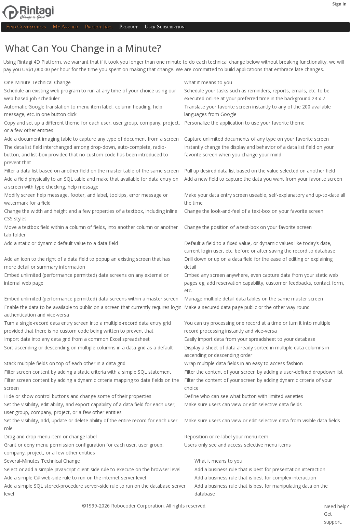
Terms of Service (22, 516)
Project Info (98, 26)
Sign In (339, 4)
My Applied (65, 26)
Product (128, 26)
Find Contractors (26, 26)
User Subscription (165, 26)
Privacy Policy (60, 516)
